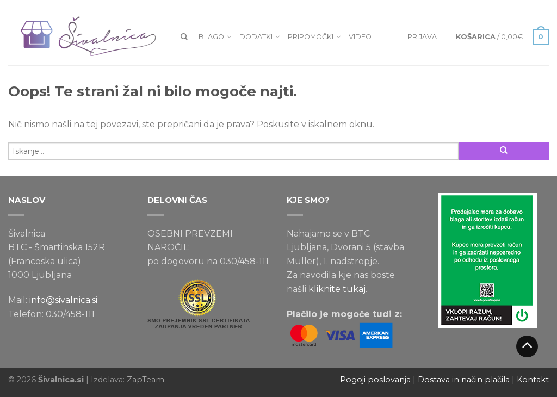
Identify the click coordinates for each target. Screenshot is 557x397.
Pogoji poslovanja (375, 379)
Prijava (422, 37)
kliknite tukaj (337, 289)
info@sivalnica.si (63, 300)
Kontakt (533, 379)
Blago (211, 37)
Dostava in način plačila (464, 379)
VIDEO (360, 37)
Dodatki (256, 37)
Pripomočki (310, 37)
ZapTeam (145, 379)
